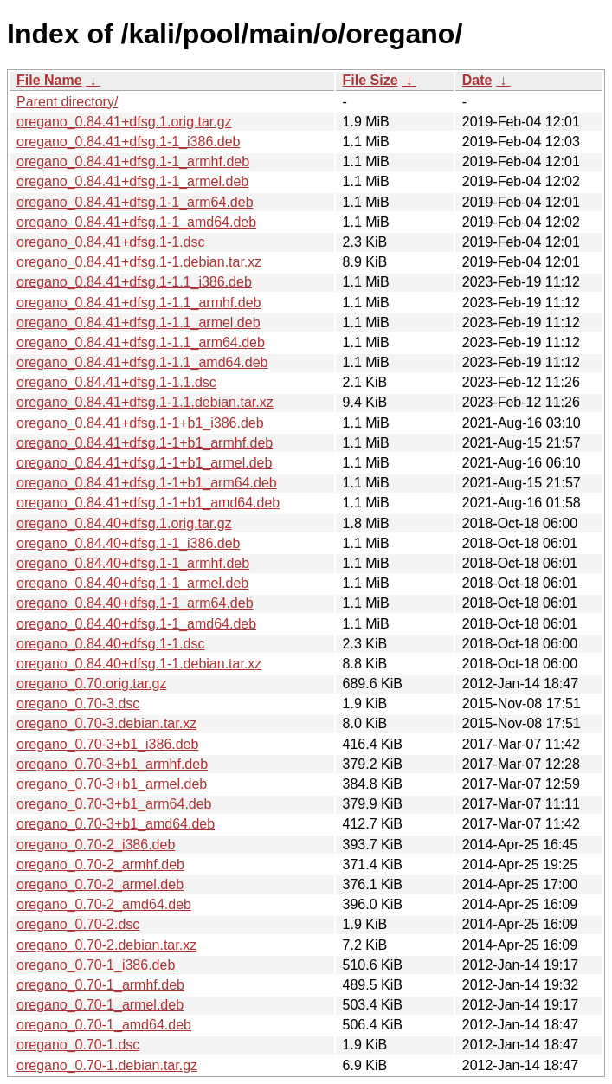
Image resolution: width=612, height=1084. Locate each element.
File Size (370, 80)
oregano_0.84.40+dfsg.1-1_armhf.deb (132, 563)
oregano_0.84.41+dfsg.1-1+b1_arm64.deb (146, 482)
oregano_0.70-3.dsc (77, 703)
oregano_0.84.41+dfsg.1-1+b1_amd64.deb (148, 502)
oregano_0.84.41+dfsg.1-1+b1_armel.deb (144, 462)
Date (477, 80)
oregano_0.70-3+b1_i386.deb (107, 744)
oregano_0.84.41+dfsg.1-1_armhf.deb (132, 161)
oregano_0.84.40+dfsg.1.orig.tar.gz (124, 523)
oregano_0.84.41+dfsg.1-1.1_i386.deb (134, 281)
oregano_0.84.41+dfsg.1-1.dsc (110, 242)
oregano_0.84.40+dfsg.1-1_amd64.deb (136, 623)
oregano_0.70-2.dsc (77, 924)
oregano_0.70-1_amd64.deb (103, 1024)
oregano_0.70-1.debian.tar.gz (106, 1065)
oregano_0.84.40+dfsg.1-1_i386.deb (128, 543)
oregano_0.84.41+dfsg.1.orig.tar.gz (124, 121)
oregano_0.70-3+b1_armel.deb (111, 784)
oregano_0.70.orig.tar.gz (91, 683)
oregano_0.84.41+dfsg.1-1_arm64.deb (135, 202)
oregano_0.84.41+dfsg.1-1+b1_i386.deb (140, 423)
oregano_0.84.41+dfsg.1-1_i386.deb (128, 141)
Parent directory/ (67, 101)
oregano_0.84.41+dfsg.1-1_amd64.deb (136, 222)
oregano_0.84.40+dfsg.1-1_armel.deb (132, 583)
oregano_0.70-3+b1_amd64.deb (115, 823)
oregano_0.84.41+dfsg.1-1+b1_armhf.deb (144, 443)
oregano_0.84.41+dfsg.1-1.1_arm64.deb (140, 342)
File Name (49, 80)
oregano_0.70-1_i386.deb (95, 965)
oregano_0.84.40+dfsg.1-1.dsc (110, 643)
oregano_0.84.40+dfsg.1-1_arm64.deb (135, 603)
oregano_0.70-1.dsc (77, 1044)
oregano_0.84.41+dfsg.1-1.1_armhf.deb (138, 302)
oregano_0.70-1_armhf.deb (100, 985)
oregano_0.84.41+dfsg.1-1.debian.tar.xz (138, 262)
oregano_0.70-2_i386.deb (95, 844)
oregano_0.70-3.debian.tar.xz (106, 723)
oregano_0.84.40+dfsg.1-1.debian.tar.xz (138, 663)
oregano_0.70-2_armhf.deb (100, 864)
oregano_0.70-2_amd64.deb (103, 904)
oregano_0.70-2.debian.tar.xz (106, 945)
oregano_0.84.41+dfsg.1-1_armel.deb (132, 181)
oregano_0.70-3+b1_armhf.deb (112, 764)
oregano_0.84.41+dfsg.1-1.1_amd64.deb (141, 362)
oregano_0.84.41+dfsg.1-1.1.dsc (116, 382)
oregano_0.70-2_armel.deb (100, 884)
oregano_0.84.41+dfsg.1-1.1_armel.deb (138, 322)
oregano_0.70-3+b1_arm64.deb (114, 804)
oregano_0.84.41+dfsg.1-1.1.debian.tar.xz (145, 402)
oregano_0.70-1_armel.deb (100, 1004)
